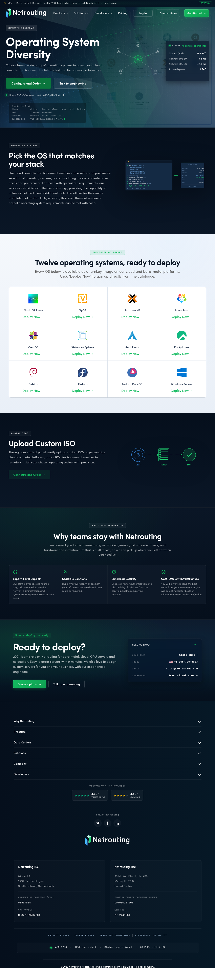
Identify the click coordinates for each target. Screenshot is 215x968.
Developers (101, 13)
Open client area (183, 675)
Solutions (80, 13)
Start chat (188, 655)
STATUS (205, 3)
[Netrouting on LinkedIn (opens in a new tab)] (117, 824)
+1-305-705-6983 (183, 662)
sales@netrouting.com (182, 669)
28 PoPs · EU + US (152, 948)
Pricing (123, 13)
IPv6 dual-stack (85, 948)
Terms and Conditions (115, 936)
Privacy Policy (58, 936)
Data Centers (22, 742)
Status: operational (118, 948)
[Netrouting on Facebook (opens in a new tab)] (107, 824)
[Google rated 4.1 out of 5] (127, 795)
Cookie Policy (84, 936)
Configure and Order (28, 83)
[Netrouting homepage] (107, 841)
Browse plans (29, 684)
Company (20, 764)
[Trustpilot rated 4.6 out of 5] (90, 795)
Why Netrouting (24, 721)
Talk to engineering (73, 83)
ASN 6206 (61, 948)
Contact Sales (168, 13)
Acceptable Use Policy (151, 936)
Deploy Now (33, 317)
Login (143, 13)
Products (59, 13)
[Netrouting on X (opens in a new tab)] (98, 824)
